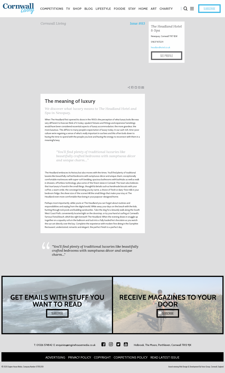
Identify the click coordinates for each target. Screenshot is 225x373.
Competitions (51, 9)
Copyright (102, 357)
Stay (132, 9)
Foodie (119, 9)
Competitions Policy (131, 357)
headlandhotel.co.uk (160, 47)
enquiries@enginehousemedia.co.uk (75, 345)
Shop (77, 9)
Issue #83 (137, 23)
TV (68, 9)
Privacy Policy (79, 357)
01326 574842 (44, 345)
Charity (166, 9)
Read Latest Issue (165, 357)
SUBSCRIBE (209, 8)
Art (154, 9)
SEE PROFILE (166, 55)
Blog (88, 9)
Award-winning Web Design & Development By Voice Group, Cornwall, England (196, 366)
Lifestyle (103, 9)
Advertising (55, 357)
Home (143, 9)
